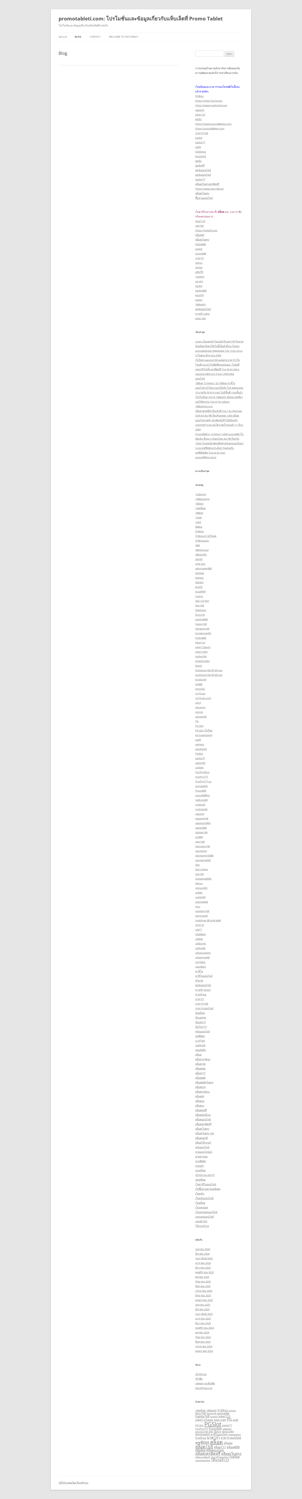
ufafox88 (200, 948)
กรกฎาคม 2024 (203, 1346)
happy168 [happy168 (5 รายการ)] (202, 1416)
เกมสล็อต (200, 1170)
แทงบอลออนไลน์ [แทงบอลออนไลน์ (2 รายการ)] (202, 1460)
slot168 (199, 225)
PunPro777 (201, 777)
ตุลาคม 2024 (202, 1332)
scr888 (199, 837)
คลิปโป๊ (199, 272)
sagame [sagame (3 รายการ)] (226, 1429)
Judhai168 (200, 656)
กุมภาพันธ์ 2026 (204, 1258)
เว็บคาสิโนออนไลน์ (205, 1184)
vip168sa (200, 962)
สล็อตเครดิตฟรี (203, 1124)
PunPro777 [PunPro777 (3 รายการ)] (201, 1429)
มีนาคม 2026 (202, 1254)
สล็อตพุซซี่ (201, 1110)
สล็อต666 (200, 1068)
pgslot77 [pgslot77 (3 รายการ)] (227, 1425)
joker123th (201, 652)
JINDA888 (200, 244)
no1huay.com (203, 698)
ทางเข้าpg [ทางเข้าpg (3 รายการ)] (200, 1438)
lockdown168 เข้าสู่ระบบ (208, 670)
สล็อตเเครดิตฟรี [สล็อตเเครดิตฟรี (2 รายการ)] (202, 1457)
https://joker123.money (208, 100)
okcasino (200, 707)
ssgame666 (201, 902)
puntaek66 (201, 786)
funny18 (200, 614)
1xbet (198, 517)
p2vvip (199, 712)
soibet (198, 892)
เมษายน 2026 (202, 1249)
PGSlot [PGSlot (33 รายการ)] (212, 1424)
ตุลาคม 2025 (202, 1277)
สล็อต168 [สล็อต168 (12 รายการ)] (204, 1446)
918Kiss (199, 531)
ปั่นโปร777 (201, 1027)
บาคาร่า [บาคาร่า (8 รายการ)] (213, 1437)
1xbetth (199, 276)
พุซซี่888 (200, 1036)
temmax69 (201, 915)
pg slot (199, 281)
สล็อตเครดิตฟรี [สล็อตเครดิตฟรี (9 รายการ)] (208, 1453)
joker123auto (203, 647)
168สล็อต (200, 508)
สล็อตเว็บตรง (202, 193)
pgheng (199, 744)
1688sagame (202, 499)
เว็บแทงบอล (201, 1207)
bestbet (199, 573)
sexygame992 (203, 860)
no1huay (200, 693)
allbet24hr (201, 554)
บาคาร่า (199, 258)
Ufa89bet (200, 934)
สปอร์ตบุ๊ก (200, 1050)
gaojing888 (201, 619)
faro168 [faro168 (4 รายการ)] (200, 1413)
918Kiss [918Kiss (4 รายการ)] (222, 1410)
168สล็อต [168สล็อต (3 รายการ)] (200, 1410)
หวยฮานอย (201, 1156)
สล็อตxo (199, 1105)
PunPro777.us (203, 781)
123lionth (200, 494)
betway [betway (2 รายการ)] (232, 1410)
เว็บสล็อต (200, 1203)
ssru (197, 906)
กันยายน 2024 (203, 1337)
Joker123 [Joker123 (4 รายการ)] (224, 1416)
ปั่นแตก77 (200, 1022)
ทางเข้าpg (200, 994)
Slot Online (201, 869)
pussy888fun (202, 795)
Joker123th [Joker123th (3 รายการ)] (220, 1420)
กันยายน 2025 (203, 1281)
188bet (199, 513)
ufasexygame (203, 953)
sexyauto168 (202, 846)
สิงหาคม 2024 (203, 1341)
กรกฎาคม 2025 (203, 1291)
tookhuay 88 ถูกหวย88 (208, 920)
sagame (199, 110)
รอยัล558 (200, 1045)
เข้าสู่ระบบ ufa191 (205, 1175)
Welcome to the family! (123, 36)
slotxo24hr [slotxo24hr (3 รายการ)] (228, 1431)
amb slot (200, 564)
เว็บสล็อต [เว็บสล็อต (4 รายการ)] (234, 1457)
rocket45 (200, 804)
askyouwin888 (203, 568)
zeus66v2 (200, 966)
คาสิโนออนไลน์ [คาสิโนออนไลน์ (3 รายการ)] (219, 1434)
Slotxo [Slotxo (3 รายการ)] (217, 1431)
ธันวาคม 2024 (203, 1323)
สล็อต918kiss (202, 1091)
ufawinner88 (202, 957)
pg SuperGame (203, 735)
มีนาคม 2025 (202, 1309)
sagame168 (201, 818)
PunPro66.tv (202, 772)
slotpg (198, 267)
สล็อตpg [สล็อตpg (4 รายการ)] (200, 1450)
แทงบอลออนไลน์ (204, 1216)
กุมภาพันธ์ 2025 (204, 1314)
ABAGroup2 (202, 550)
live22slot (200, 156)
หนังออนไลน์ (202, 1147)
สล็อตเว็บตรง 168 (204, 1133)
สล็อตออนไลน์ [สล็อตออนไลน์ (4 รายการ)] (215, 1450)
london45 (200, 679)
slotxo (198, 263)
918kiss (199, 96)
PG (197, 721)
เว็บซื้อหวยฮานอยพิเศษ (207, 1189)
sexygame (201, 851)
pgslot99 (200, 763)
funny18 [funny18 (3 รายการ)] (211, 1413)
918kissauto (202, 540)
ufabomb (200, 943)
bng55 (198, 587)
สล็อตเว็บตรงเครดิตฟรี (207, 184)
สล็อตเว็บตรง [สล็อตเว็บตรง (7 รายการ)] (231, 1453)
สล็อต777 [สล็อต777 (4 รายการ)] (220, 1447)
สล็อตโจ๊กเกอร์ (203, 1142)
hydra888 (200, 638)
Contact (95, 36)
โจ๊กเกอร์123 (202, 1226)
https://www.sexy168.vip (209, 188)
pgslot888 (200, 290)
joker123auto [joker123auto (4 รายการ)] (204, 1420)
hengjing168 (202, 628)
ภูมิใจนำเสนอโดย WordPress (73, 1482)
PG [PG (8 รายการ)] (229, 1419)
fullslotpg (200, 151)
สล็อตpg (199, 1101)
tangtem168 (202, 911)
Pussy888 (200, 790)
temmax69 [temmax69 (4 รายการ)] (202, 1434)
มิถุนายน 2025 (203, 1295)
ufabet (199, 939)
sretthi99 (200, 897)
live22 (198, 665)
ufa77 (198, 929)
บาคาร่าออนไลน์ (204, 1008)
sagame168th (203, 823)
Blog (78, 36)
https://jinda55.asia (206, 230)
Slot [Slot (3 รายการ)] (211, 1431)
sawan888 (201, 827)
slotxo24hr (201, 888)
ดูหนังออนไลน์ (203, 170)
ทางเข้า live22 (203, 990)
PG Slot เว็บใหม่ (203, 730)
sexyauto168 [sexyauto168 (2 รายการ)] (201, 1431)
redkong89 (201, 800)
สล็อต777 (200, 1073)
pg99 (198, 147)
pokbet (199, 767)
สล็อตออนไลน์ (203, 1119)
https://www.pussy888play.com (213, 124)
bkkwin (199, 582)
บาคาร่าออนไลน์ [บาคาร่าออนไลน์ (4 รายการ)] (231, 1438)
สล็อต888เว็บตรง (204, 1082)
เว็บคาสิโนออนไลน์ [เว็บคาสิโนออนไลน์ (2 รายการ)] (219, 1457)
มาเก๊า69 (200, 1040)
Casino (199, 596)
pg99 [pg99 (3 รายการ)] (235, 1420)
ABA (197, 545)
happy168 (201, 624)
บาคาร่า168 (201, 133)
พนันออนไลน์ (202, 1031)
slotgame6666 (203, 878)
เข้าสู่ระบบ (200, 1374)
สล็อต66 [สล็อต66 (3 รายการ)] (228, 1443)
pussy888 (200, 253)
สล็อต (198, 1054)
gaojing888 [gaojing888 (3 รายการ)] (223, 1413)
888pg (198, 526)
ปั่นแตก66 (200, 1017)
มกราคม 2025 (203, 1318)
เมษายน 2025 (202, 1304)
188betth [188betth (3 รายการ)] (211, 1410)
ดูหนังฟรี (200, 165)
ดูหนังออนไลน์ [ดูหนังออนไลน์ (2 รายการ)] (234, 1434)
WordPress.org (203, 1388)
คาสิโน (199, 971)
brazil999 (200, 591)
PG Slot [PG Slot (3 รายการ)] (199, 1425)
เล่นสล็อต (200, 1179)
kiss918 (199, 295)
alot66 (198, 559)
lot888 (198, 684)
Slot (197, 865)
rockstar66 (201, 809)
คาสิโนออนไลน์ (203, 976)
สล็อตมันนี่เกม (203, 1115)
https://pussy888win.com (209, 128)
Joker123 (200, 642)
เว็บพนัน (199, 1193)
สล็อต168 (200, 1064)
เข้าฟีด (198, 1379)
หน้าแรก (63, 36)
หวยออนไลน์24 (203, 1152)
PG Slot (199, 726)
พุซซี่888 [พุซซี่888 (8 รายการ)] (202, 1442)
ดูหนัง (198, 119)
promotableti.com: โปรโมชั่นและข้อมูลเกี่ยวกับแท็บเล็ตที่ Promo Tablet (141, 18)
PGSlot (199, 753)
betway (199, 577)
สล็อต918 (200, 1087)
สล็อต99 (199, 235)
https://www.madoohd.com (211, 105)
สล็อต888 (200, 1078)
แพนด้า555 (201, 1221)
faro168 (199, 605)
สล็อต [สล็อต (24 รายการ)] (216, 1442)
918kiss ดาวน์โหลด (205, 536)
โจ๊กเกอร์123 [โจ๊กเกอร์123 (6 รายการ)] (220, 1460)
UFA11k (199, 925)
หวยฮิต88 (200, 1161)
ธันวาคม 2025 (203, 1267)
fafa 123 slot (202, 601)
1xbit (198, 522)
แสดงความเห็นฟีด (205, 1383)
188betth (200, 304)
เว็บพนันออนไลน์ (204, 1198)
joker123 (200, 114)
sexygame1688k (204, 855)
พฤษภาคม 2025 (204, 1300)
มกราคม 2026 (203, 1263)
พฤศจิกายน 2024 (204, 1328)
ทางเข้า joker (202, 313)
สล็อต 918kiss (202, 1059)
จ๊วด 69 (199, 980)
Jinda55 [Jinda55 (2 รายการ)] (214, 1416)
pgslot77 (200, 142)
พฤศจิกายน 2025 (204, 1272)
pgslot (198, 138)
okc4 (198, 702)
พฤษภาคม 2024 (204, 1351)
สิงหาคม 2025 (203, 1286)
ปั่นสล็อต (200, 1013)
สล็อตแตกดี (201, 1138)
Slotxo (199, 883)
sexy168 (200, 841)
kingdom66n (202, 661)
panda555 (201, 716)
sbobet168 (201, 832)
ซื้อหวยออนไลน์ (204, 198)
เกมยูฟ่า (199, 1166)
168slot (199, 503)
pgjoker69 (201, 749)
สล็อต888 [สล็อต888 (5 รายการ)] (233, 1447)
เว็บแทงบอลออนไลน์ (206, 1212)
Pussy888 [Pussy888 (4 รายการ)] (215, 1429)
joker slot (200, 318)
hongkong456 (203, 633)
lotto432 (200, 689)
